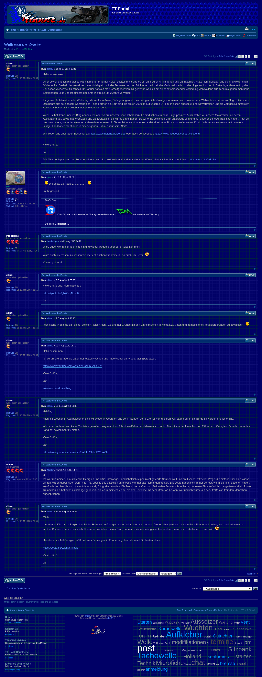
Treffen (238, 637)
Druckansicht (246, 29)
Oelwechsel (168, 650)
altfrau (50, 69)
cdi (237, 664)
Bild (208, 643)
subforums (218, 656)
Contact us (34, 631)
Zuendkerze (158, 623)
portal (207, 636)
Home (34, 620)
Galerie (207, 35)
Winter (237, 623)
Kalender (220, 35)
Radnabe (158, 636)
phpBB (88, 616)
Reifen (227, 629)
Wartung (225, 622)
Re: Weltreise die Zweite (54, 172)
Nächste (251, 573)
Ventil (246, 622)
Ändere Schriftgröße (253, 29)
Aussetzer (204, 621)
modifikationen (189, 642)
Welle (144, 641)
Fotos (215, 650)
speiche (245, 664)
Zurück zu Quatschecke (18, 588)
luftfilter (210, 664)
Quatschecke (55, 30)
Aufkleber (184, 634)
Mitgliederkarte (183, 35)
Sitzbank (240, 649)
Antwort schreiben (14, 56)
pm (248, 642)
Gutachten (223, 635)
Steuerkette (146, 629)
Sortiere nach (140, 573)
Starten (144, 622)
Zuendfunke (242, 629)
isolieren (141, 670)
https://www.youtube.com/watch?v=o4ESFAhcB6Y (72, 365)
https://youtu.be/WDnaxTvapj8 (60, 547)
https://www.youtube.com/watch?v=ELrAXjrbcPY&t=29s (75, 452)
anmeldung (156, 669)
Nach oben (255, 166)
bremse (227, 663)
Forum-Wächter (24, 49)
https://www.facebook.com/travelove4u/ (177, 133)
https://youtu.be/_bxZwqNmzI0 (61, 293)
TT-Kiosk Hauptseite (34, 655)
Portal (13, 30)
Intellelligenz (53, 241)
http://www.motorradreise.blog (107, 133)
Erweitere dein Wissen (34, 666)
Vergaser (185, 623)
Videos (187, 664)
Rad (218, 629)
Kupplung (172, 622)
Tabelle (168, 643)
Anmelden (251, 35)
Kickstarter (238, 643)
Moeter (50, 470)
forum (144, 636)
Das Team (182, 610)
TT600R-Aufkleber (34, 643)
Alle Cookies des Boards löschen (205, 610)
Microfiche (170, 662)
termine (222, 641)
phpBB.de (111, 618)
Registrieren (235, 35)
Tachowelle (157, 655)
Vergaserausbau (192, 650)
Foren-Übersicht (27, 30)
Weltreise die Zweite (22, 44)
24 (256, 56)
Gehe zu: (196, 588)
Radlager (247, 637)
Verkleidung (158, 643)
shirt (217, 664)
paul (49, 177)
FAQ (197, 35)
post (146, 648)
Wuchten (198, 628)
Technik (146, 663)
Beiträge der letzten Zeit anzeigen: (95, 573)
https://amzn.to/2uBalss (202, 159)
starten (244, 656)
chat (198, 662)
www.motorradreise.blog (57, 388)
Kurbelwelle (170, 628)
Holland (192, 656)
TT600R (42, 30)
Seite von (225, 56)
